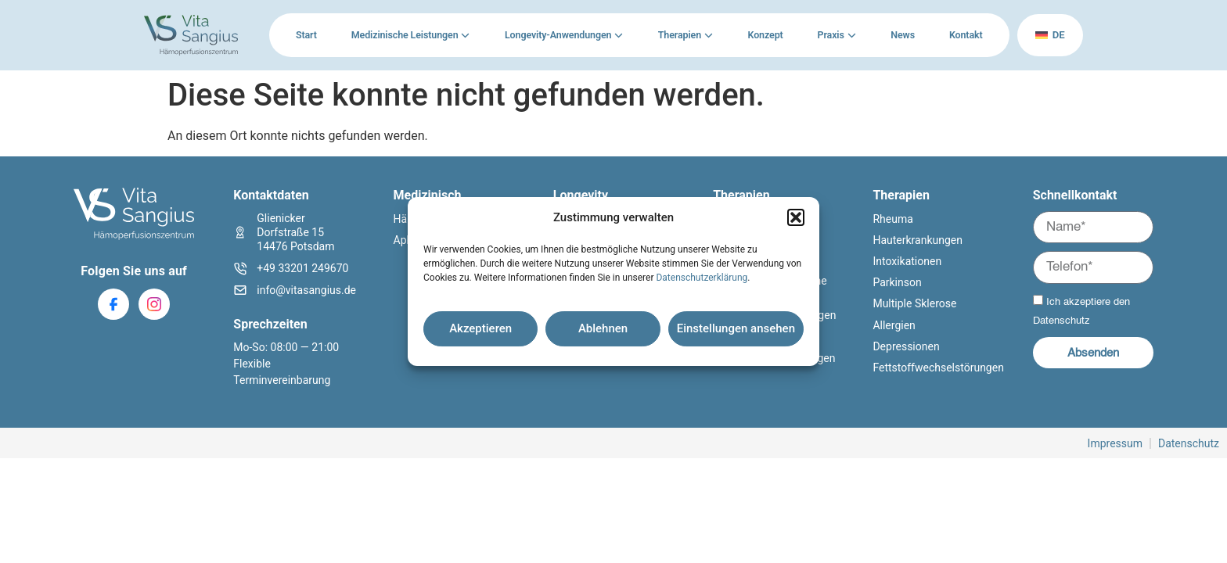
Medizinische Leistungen (405, 35)
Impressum (1115, 443)
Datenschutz (1061, 321)
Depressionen (906, 346)
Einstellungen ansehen (736, 328)
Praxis (829, 35)
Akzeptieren (480, 328)
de (1049, 35)
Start (306, 35)
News (902, 35)
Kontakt (964, 35)
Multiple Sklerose (914, 303)
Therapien (678, 35)
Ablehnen (603, 328)
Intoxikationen (907, 261)
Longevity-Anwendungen (557, 35)
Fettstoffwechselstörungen (938, 367)
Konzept (765, 35)
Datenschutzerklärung (701, 277)
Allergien (894, 325)
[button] (796, 217)
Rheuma (892, 219)
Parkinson (897, 282)
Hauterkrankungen (918, 240)
